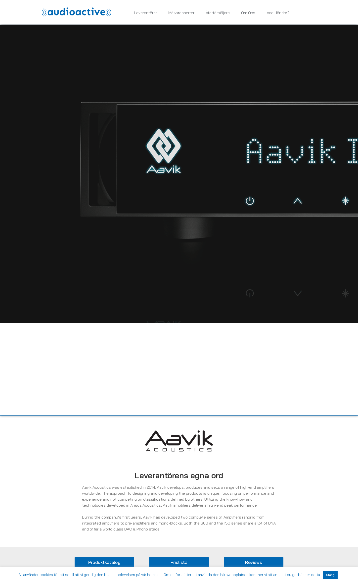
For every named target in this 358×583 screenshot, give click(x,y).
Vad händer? (278, 12)
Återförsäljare (218, 12)
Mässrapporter (181, 12)
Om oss (248, 12)
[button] (104, 562)
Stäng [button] (330, 575)
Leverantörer (145, 12)
